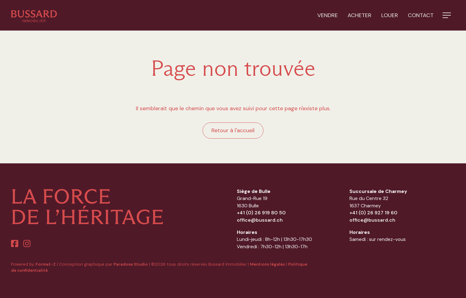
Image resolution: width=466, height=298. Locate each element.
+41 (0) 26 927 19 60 (373, 212)
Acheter (359, 15)
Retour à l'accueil (233, 130)
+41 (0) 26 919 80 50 (261, 212)
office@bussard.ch (260, 220)
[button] (446, 15)
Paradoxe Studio (131, 264)
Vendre (327, 15)
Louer (389, 15)
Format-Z (45, 264)
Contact (421, 15)
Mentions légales (267, 264)
